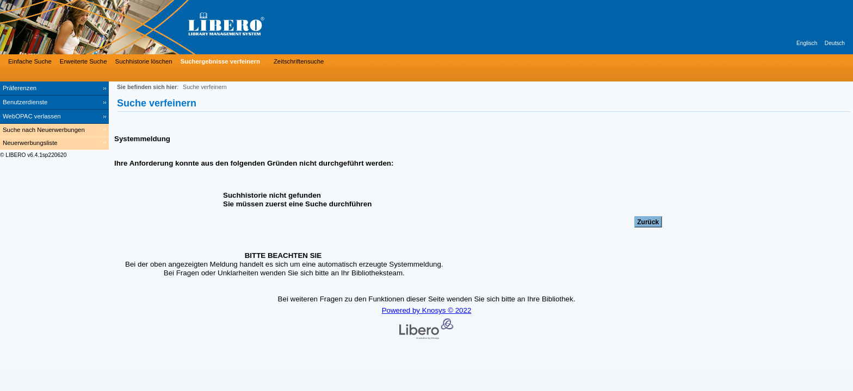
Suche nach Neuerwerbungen (44, 130)
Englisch (806, 43)
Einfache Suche (30, 61)
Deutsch (835, 43)
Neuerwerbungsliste (30, 143)
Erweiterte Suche (83, 61)
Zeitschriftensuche (299, 61)
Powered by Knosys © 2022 (427, 310)
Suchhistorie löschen (143, 61)
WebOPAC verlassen (32, 116)
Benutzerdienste (25, 102)
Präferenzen (19, 88)
